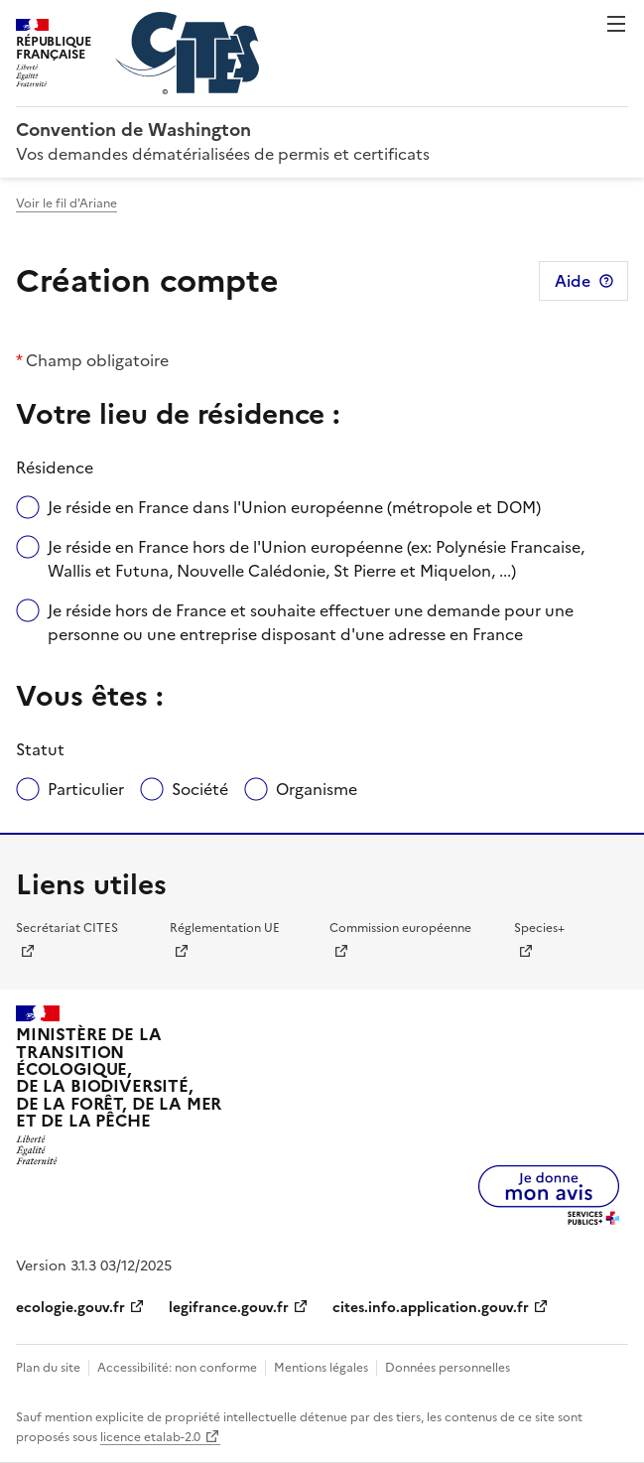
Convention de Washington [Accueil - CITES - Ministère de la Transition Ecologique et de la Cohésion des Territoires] (133, 129)
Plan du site (48, 1368)
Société (200, 789)
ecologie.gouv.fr (70, 1307)
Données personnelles (447, 1368)
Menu (616, 24)
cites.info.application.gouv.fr (430, 1307)
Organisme (316, 789)
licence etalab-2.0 (150, 1437)
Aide (572, 281)
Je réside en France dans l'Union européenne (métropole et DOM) (294, 507)
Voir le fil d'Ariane (66, 203)
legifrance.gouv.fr (229, 1307)
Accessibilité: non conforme (177, 1368)
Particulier (86, 789)
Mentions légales (321, 1368)
